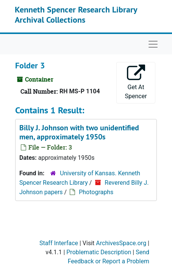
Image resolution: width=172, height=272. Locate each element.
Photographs (96, 192)
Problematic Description (98, 252)
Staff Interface (58, 243)
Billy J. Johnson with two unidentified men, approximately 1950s (79, 132)
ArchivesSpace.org (121, 243)
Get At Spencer (136, 82)
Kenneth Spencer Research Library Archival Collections (76, 14)
